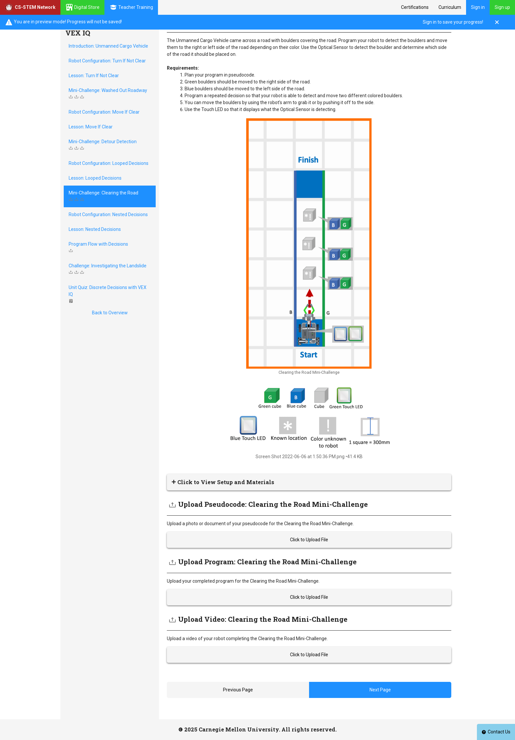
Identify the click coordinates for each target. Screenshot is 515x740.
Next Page (380, 689)
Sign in (478, 7)
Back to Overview (110, 312)
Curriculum (449, 7)
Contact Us (495, 731)
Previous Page (238, 689)
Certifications (415, 7)
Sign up (502, 7)
